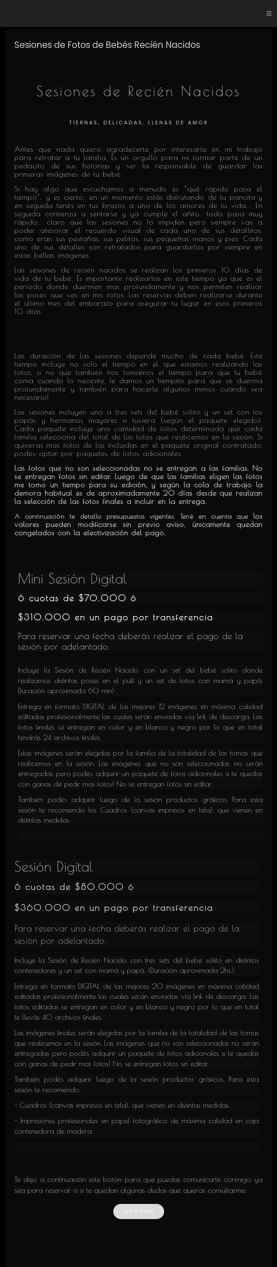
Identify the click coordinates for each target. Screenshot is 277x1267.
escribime (138, 1211)
